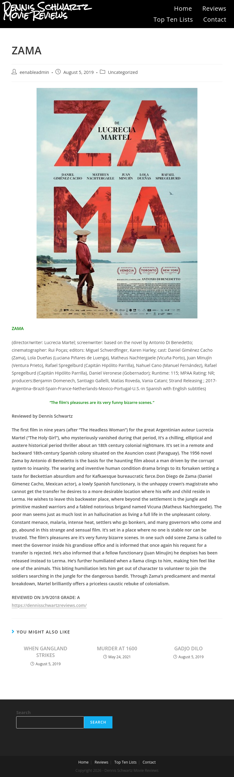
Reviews (214, 8)
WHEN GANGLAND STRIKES (45, 652)
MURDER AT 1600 (117, 648)
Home (183, 8)
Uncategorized (123, 72)
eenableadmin (34, 72)
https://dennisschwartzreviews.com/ (49, 605)
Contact (214, 19)
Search (23, 712)
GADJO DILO (188, 648)
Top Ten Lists (173, 19)
